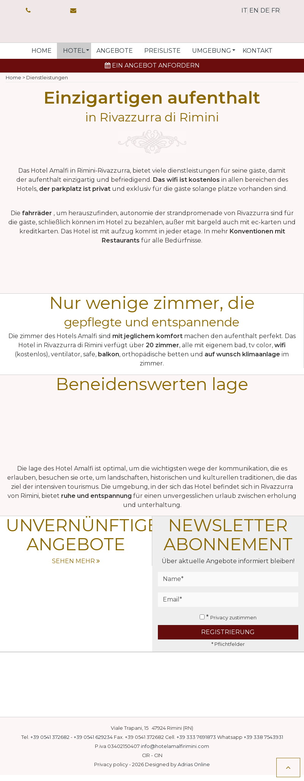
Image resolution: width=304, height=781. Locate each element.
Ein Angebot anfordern (152, 71)
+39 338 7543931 (263, 743)
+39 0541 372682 (49, 743)
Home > (15, 84)
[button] (74, 57)
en (253, 10)
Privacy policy (111, 770)
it (244, 10)
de (264, 10)
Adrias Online (194, 770)
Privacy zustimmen (233, 624)
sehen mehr (76, 567)
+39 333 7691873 (196, 743)
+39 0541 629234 (93, 743)
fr (275, 10)
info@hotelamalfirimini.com (175, 752)
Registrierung (228, 638)
